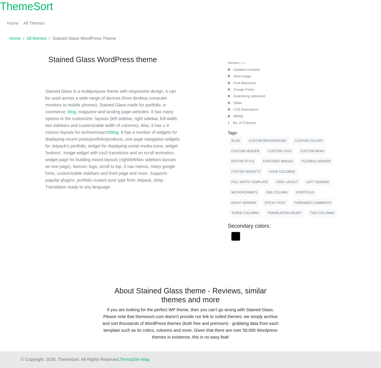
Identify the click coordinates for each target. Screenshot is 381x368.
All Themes (34, 23)
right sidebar (243, 203)
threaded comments (312, 203)
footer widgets (245, 171)
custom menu (312, 151)
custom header (245, 151)
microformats (244, 192)
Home (12, 23)
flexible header (316, 161)
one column (277, 192)
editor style (242, 161)
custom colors (309, 140)
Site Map (141, 359)
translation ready (285, 213)
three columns (245, 213)
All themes (36, 38)
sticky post (275, 203)
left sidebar (317, 182)
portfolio (305, 192)
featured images (278, 161)
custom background (267, 140)
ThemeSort (26, 6)
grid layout (287, 182)
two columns (322, 213)
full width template (249, 182)
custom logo (280, 151)
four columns (282, 171)
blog (72, 111)
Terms (126, 359)
